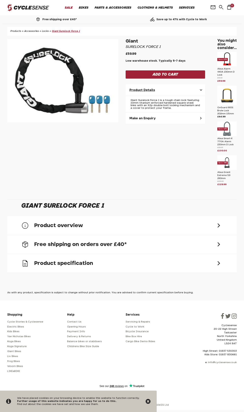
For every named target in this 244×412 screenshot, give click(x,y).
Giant (132, 41)
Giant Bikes (14, 351)
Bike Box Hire (134, 336)
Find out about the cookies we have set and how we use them (57, 404)
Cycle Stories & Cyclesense (25, 322)
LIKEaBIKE (13, 371)
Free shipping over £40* (64, 19)
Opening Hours (76, 327)
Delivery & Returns (79, 336)
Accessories (31, 31)
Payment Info (76, 331)
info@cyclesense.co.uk (222, 362)
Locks (45, 31)
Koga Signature (17, 346)
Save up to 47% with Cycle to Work (186, 19)
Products (15, 31)
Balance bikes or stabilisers (84, 341)
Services (187, 7)
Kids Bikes (13, 331)
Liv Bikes (12, 356)
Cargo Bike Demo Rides (140, 341)
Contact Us (74, 322)
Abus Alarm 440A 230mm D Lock (226, 72)
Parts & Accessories (113, 7)
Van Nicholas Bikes (19, 336)
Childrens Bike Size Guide (83, 346)
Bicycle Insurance (137, 331)
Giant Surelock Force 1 (66, 31)
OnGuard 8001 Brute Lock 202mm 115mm (225, 110)
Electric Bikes (15, 327)
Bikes (83, 7)
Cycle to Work (135, 327)
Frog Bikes (13, 361)
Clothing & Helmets (155, 7)
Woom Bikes (15, 366)
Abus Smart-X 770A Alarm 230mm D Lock (225, 141)
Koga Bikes (14, 341)
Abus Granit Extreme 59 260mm (223, 175)
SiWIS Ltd (162, 405)
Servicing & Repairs (138, 322)
